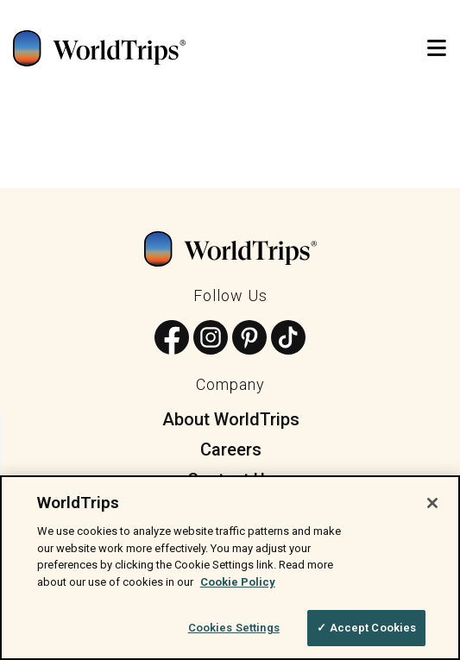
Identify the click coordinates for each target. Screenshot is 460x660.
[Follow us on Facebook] (171, 338)
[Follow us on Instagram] (210, 338)
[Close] (432, 503)
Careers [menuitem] (231, 449)
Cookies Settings (234, 627)
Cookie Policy (237, 581)
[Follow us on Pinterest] (249, 338)
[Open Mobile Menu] (436, 48)
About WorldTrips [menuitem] (230, 419)
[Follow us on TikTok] (288, 338)
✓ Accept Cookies (366, 627)
